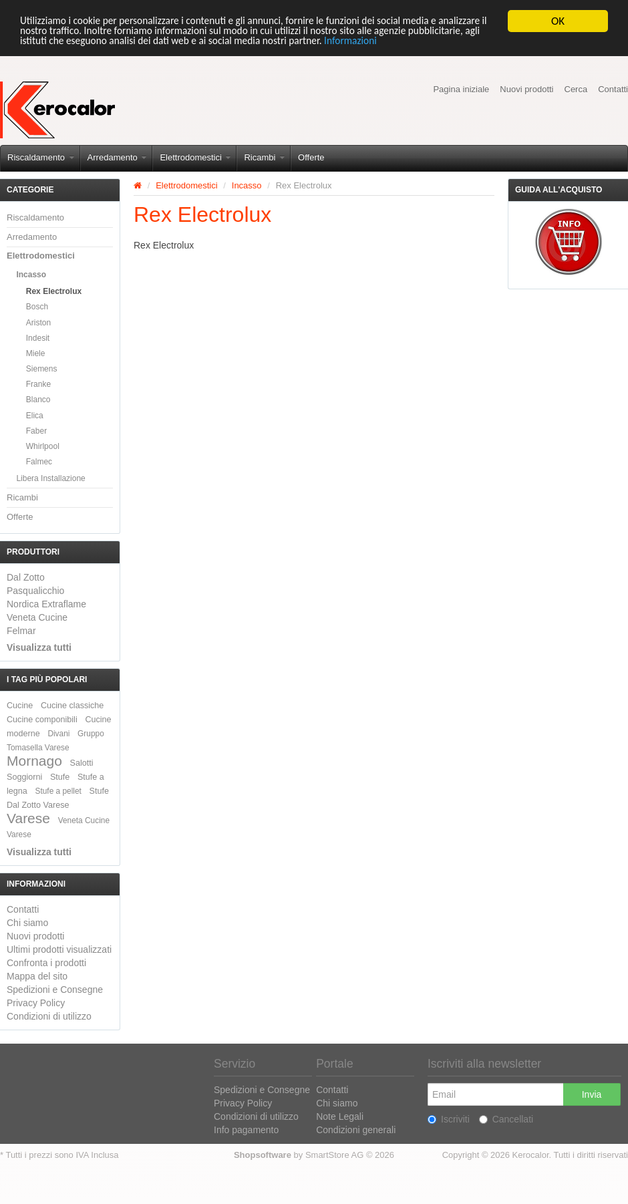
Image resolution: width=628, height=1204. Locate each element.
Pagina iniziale (461, 89)
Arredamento (117, 157)
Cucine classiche (72, 705)
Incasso (31, 274)
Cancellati (506, 1119)
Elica (34, 415)
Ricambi (264, 157)
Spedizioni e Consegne (55, 989)
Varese (28, 818)
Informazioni (505, 44)
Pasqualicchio (35, 590)
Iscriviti (449, 1119)
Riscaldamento (40, 157)
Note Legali (339, 1116)
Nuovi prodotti (526, 89)
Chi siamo (27, 922)
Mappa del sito (37, 976)
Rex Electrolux (54, 291)
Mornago (34, 760)
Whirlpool (42, 446)
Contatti (613, 89)
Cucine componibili (42, 719)
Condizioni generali (356, 1129)
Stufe (59, 777)
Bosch (37, 306)
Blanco (38, 399)
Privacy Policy (36, 1003)
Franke (38, 384)
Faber (36, 431)
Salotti (82, 763)
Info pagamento (246, 1129)
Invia (592, 1094)
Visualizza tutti (39, 647)
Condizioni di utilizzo (49, 1016)
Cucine (20, 705)
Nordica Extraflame (46, 604)
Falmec (39, 461)
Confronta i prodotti (46, 962)
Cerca (576, 89)
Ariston (38, 322)
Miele (35, 353)
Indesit (37, 338)
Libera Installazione (50, 478)
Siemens (41, 368)
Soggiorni (24, 777)
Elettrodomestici (195, 157)
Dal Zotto (26, 577)
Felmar (21, 630)
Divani (58, 733)
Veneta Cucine (37, 617)
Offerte (311, 157)
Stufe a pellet (58, 791)
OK (558, 21)
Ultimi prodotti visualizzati (59, 949)
